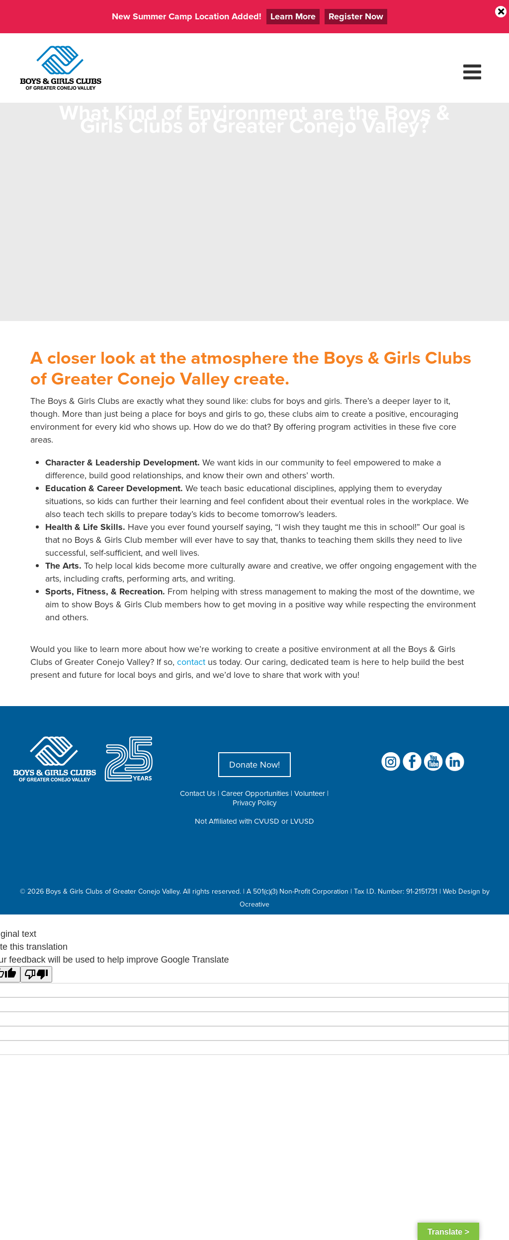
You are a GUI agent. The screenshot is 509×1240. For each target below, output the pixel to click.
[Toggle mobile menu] (473, 71)
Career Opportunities (255, 793)
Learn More (293, 16)
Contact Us (198, 793)
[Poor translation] (36, 974)
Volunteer (309, 793)
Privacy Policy (254, 802)
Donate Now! (254, 764)
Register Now (356, 16)
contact (191, 661)
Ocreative (254, 904)
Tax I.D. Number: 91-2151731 (395, 891)
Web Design (461, 891)
